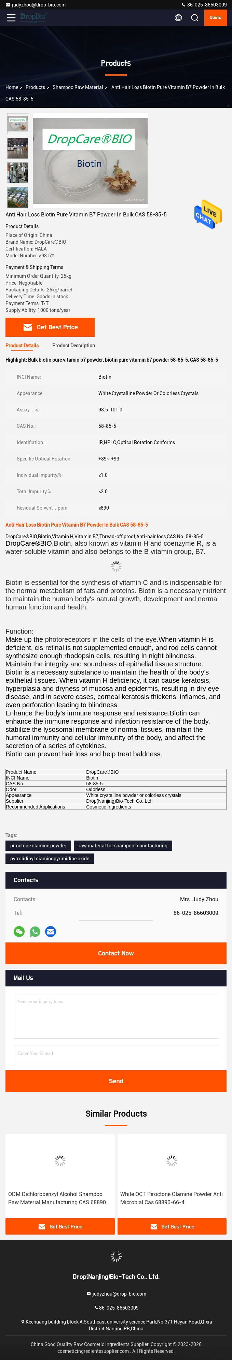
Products (35, 87)
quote (215, 17)
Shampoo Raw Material (78, 87)
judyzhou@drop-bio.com (35, 4)
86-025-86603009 (204, 4)
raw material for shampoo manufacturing (123, 845)
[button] (19, 205)
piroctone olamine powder (38, 845)
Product (14, 772)
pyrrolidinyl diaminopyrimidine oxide (49, 858)
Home (11, 87)
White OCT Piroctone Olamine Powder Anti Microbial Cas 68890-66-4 (171, 1198)
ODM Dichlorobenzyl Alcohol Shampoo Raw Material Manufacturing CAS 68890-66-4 (58, 1199)
